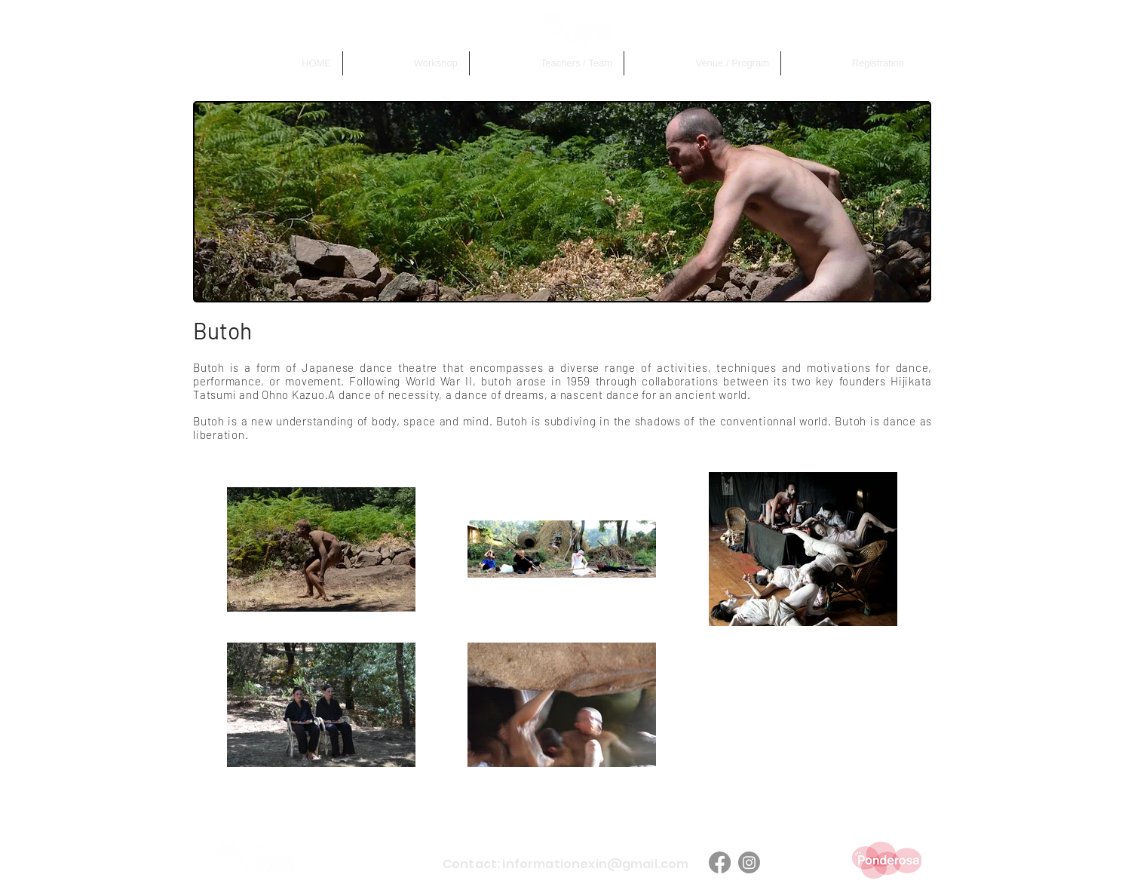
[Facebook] (720, 862)
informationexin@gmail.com (595, 864)
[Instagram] (749, 862)
